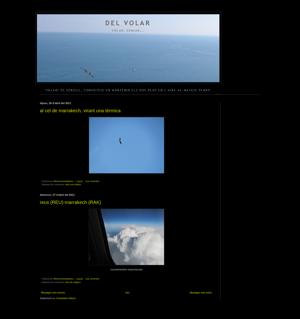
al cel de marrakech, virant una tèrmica (80, 110)
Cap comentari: (92, 181)
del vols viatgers (73, 282)
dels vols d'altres (73, 184)
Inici (127, 292)
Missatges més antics (201, 292)
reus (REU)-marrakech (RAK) (70, 202)
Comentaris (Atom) (66, 298)
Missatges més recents (53, 292)
